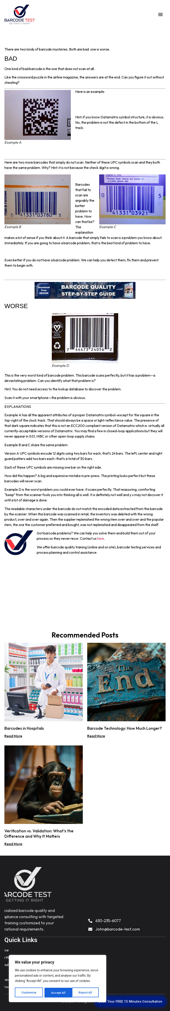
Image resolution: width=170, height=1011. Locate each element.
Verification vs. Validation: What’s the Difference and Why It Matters (38, 833)
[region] (57, 979)
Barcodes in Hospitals (24, 728)
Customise (29, 992)
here (100, 538)
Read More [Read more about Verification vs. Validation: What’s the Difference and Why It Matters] (13, 844)
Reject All (58, 992)
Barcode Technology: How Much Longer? (124, 728)
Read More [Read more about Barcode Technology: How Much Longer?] (96, 736)
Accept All (86, 992)
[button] (160, 14)
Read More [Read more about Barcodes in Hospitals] (13, 736)
